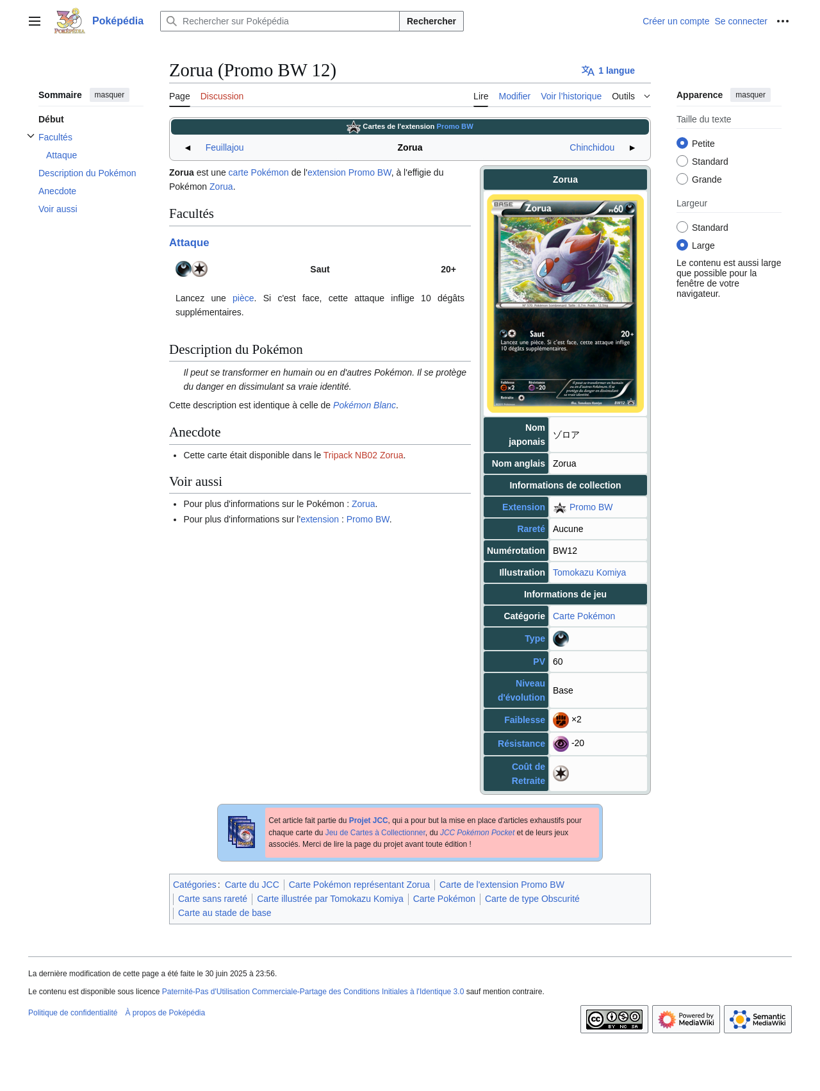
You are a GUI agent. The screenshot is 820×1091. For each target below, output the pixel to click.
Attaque (189, 243)
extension (327, 172)
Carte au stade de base (225, 913)
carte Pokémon (259, 172)
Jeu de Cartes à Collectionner (375, 832)
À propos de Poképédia (165, 1012)
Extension (523, 507)
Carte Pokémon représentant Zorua (359, 884)
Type (535, 638)
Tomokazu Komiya (589, 572)
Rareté (531, 529)
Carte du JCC (252, 884)
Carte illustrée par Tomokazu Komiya (330, 899)
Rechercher (431, 21)
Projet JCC (368, 820)
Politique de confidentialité (72, 1012)
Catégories (195, 884)
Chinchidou (592, 147)
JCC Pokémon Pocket (477, 832)
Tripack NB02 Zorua (364, 455)
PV (539, 661)
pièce (243, 298)
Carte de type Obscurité (532, 899)
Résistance (521, 743)
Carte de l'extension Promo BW (501, 884)
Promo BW (455, 126)
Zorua (221, 186)
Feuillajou (225, 147)
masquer (110, 94)
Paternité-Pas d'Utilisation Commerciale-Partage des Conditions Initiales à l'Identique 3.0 (313, 991)
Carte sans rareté (212, 899)
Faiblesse (524, 720)
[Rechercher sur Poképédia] (280, 21)
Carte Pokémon (584, 616)
